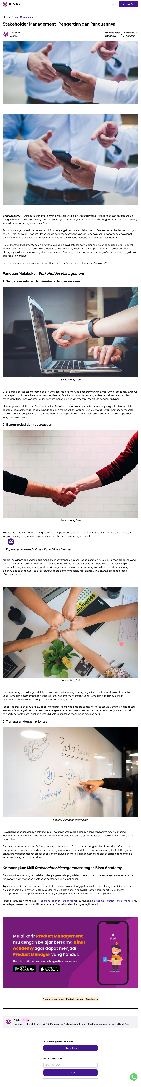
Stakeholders (92, 999)
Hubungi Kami (128, 4)
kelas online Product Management (56, 900)
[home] (12, 4)
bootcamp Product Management (111, 900)
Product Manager (74, 999)
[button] (113, 4)
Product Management (23, 17)
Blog (5, 17)
